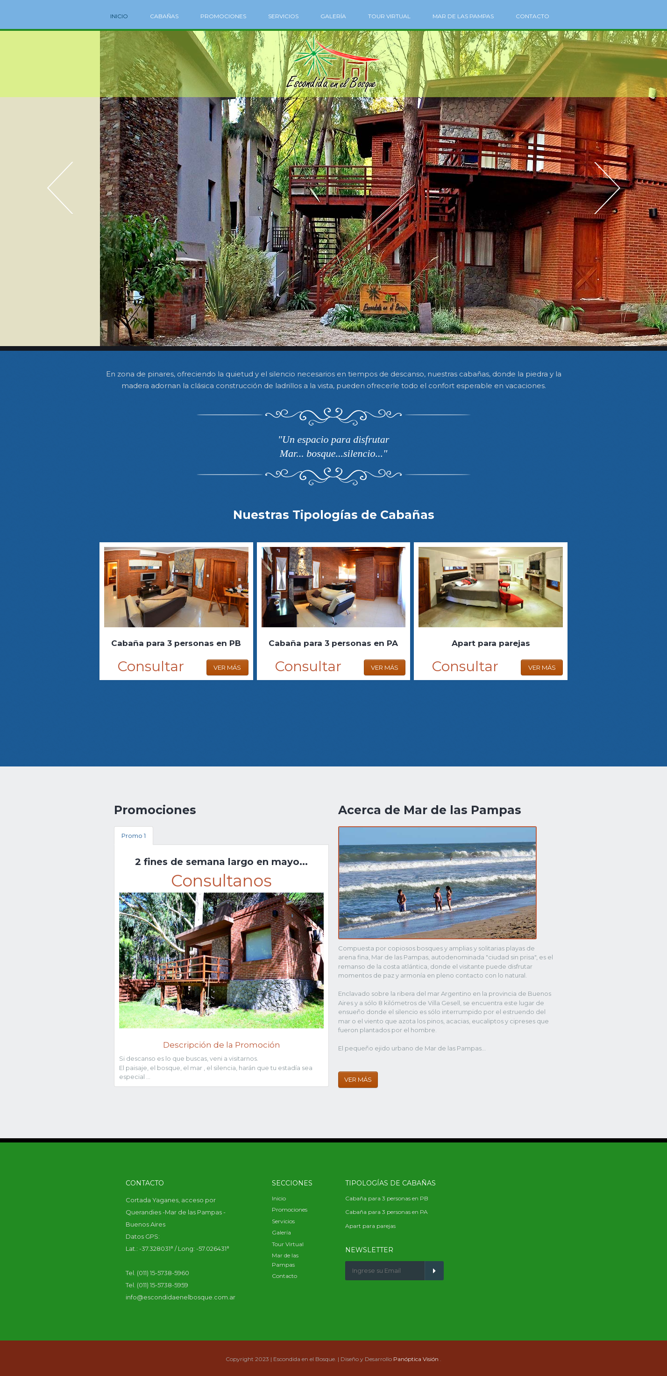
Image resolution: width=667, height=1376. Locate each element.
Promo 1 (133, 835)
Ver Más (227, 667)
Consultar (150, 666)
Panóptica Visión (416, 1358)
